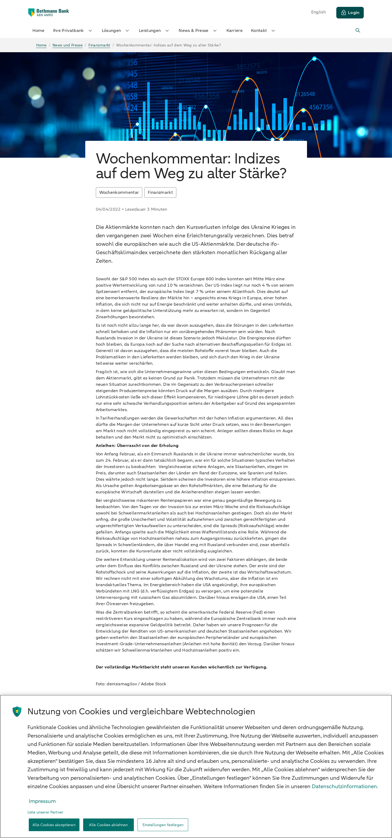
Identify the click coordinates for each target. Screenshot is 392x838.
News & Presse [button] (198, 30)
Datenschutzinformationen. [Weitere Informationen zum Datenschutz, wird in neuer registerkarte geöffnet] (345, 786)
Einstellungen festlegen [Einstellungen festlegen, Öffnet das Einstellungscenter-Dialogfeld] (163, 824)
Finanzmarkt (160, 192)
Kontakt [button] (263, 30)
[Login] (350, 12)
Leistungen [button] (154, 30)
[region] (196, 766)
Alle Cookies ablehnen (108, 824)
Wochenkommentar (119, 192)
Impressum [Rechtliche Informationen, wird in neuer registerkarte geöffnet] (42, 801)
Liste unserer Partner (45, 812)
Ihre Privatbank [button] (73, 30)
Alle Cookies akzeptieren (53, 824)
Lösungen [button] (116, 30)
